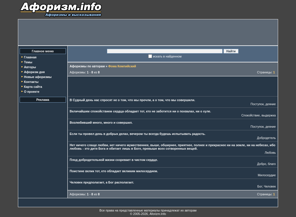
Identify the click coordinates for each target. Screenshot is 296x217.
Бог (259, 186)
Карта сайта (33, 86)
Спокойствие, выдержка (258, 115)
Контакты (31, 82)
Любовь (270, 152)
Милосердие (267, 175)
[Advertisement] (148, 32)
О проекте (31, 91)
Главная (30, 57)
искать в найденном (167, 56)
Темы (28, 62)
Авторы (30, 67)
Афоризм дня (34, 72)
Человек (270, 186)
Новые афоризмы (37, 77)
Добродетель (266, 138)
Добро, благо (266, 164)
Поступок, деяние (263, 104)
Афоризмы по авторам (87, 66)
